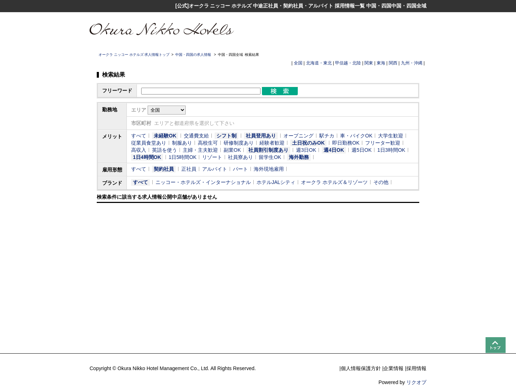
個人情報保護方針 (361, 368)
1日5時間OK (183, 157)
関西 (393, 63)
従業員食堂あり (148, 143)
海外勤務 (299, 157)
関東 (368, 63)
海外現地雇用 (269, 169)
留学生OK (270, 157)
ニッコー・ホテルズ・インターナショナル (203, 182)
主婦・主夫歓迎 (200, 150)
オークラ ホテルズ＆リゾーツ (334, 182)
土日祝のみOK (308, 143)
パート (240, 169)
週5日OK (362, 150)
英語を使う (164, 150)
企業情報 (393, 368)
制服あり (182, 143)
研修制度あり (239, 143)
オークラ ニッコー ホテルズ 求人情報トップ (134, 55)
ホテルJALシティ (276, 182)
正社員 (188, 169)
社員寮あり (240, 157)
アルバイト (214, 169)
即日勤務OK (345, 143)
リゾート (212, 157)
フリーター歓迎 (382, 143)
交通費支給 (196, 136)
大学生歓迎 (390, 136)
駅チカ (326, 136)
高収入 (138, 150)
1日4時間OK (147, 157)
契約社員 (164, 169)
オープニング (298, 136)
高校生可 (208, 143)
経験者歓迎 (272, 143)
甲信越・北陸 (348, 63)
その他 (380, 182)
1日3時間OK (391, 150)
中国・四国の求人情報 (193, 55)
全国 (298, 63)
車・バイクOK (356, 136)
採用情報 (416, 368)
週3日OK (306, 150)
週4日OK (334, 150)
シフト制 (226, 136)
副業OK (232, 150)
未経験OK (165, 136)
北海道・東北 (319, 63)
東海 (381, 63)
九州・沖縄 (411, 63)
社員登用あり (261, 136)
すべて (138, 136)
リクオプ (416, 382)
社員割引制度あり (268, 150)
